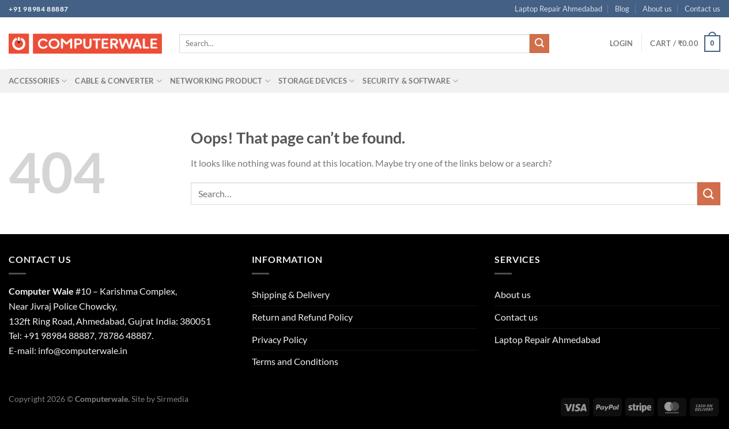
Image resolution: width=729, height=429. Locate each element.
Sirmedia (172, 399)
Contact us (702, 8)
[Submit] (539, 44)
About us (657, 8)
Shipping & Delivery (291, 294)
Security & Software (410, 81)
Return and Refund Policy (302, 316)
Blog (622, 8)
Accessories (38, 81)
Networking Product (220, 81)
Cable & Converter (118, 81)
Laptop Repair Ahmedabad (558, 8)
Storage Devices (316, 81)
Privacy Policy (279, 339)
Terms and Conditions (295, 361)
